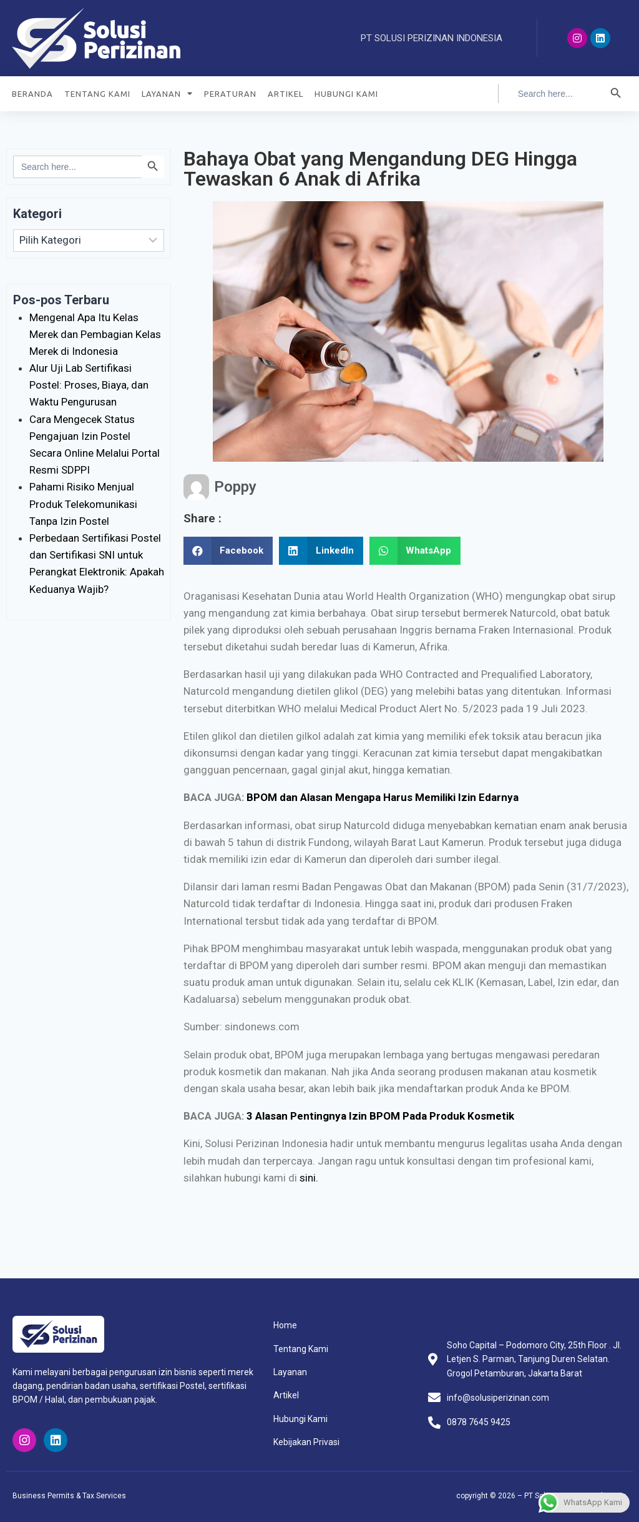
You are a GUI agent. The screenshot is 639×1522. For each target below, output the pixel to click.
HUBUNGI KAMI (346, 93)
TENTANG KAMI (97, 93)
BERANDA (32, 93)
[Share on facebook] (228, 551)
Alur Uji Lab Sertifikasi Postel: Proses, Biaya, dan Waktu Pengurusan (89, 385)
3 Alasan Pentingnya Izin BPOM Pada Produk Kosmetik (380, 1116)
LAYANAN (167, 93)
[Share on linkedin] (321, 551)
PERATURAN (230, 93)
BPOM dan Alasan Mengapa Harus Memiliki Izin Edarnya (382, 797)
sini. (309, 1177)
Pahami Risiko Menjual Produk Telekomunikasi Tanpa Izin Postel (83, 503)
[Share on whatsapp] (415, 551)
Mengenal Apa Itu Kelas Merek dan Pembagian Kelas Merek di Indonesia (95, 334)
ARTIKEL (285, 93)
